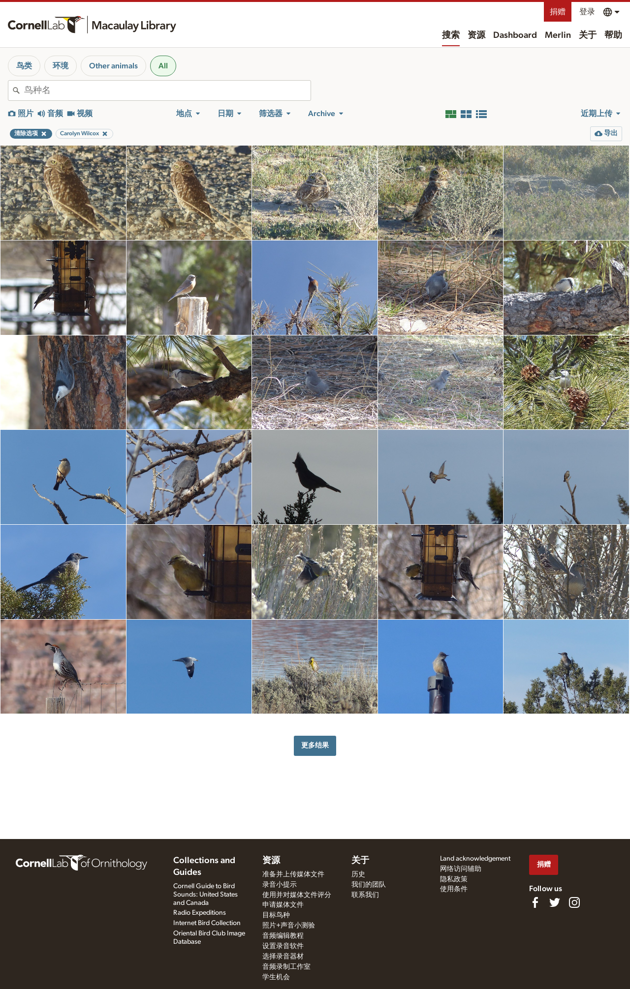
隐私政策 (454, 879)
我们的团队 (368, 884)
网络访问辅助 (460, 869)
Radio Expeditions (199, 912)
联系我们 (365, 895)
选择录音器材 (283, 956)
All (163, 66)
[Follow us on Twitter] (555, 902)
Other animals (113, 66)
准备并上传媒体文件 (293, 874)
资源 (476, 35)
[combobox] (167, 90)
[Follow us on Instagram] (574, 902)
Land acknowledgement (475, 858)
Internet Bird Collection (207, 923)
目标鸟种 (276, 915)
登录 (587, 12)
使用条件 (454, 889)
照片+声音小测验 (288, 925)
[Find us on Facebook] (535, 902)
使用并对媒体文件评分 (296, 895)
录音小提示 (279, 884)
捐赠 (558, 12)
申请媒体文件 (283, 904)
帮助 (613, 35)
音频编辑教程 (283, 935)
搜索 (451, 35)
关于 (588, 35)
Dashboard (515, 35)
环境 (60, 66)
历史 (358, 874)
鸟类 (24, 66)
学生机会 (276, 977)
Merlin (558, 35)
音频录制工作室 (286, 966)
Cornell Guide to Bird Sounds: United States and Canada (205, 894)
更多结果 (315, 745)
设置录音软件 (283, 946)
